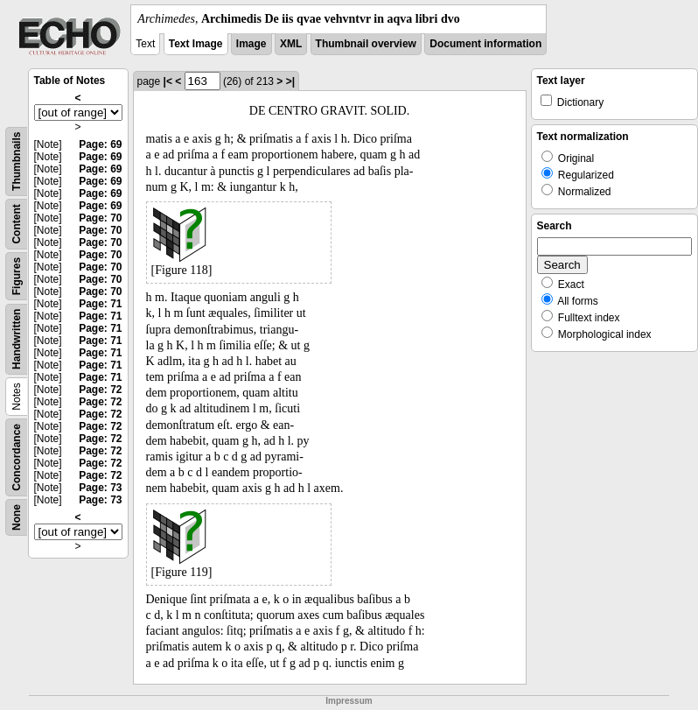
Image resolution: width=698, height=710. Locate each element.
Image (251, 44)
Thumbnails (16, 161)
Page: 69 (100, 144)
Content (16, 223)
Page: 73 (100, 488)
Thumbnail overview (366, 44)
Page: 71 (100, 304)
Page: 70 (100, 218)
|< (168, 81)
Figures (16, 276)
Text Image (196, 44)
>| (290, 81)
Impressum (348, 701)
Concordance (16, 457)
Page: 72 (100, 389)
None (16, 517)
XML (291, 44)
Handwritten (16, 339)
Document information (485, 44)
